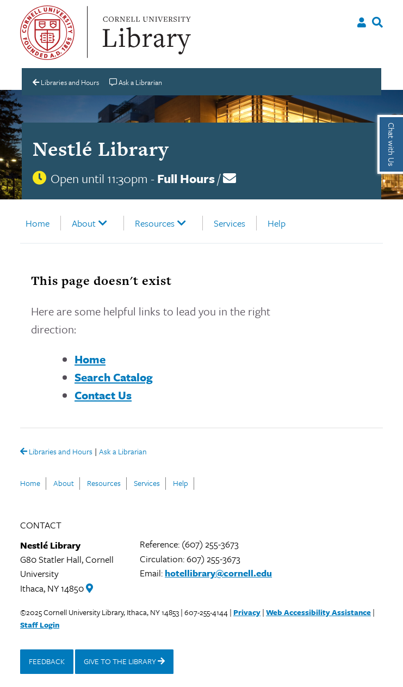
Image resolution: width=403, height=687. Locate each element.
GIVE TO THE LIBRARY (124, 661)
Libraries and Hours (56, 452)
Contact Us (103, 395)
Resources (155, 223)
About (84, 223)
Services (229, 223)
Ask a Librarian (123, 452)
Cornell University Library (145, 32)
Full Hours (186, 178)
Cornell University (47, 32)
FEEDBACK (47, 661)
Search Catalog (114, 377)
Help (277, 223)
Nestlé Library (101, 148)
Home (37, 223)
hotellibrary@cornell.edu (218, 573)
